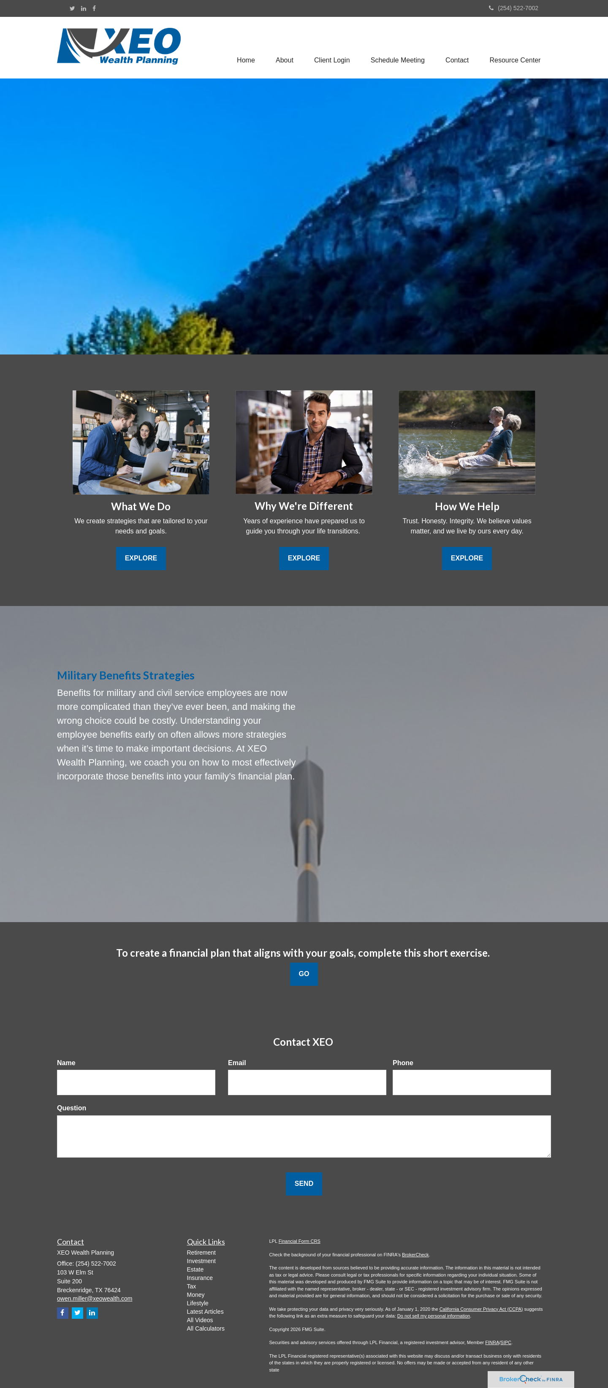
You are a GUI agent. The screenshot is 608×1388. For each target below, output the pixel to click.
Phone (403, 1062)
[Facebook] (94, 8)
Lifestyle (198, 1303)
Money (196, 1294)
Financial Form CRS (299, 1241)
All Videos (200, 1320)
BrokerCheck (415, 1254)
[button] (283, 47)
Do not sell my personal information (433, 1315)
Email (237, 1062)
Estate (195, 1269)
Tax (191, 1286)
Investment (201, 1261)
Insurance (200, 1277)
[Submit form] (304, 1184)
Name (66, 1062)
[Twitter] (72, 8)
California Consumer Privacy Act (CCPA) (481, 1309)
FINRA (492, 1342)
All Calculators (206, 1328)
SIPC (505, 1342)
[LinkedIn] (83, 8)
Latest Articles (205, 1311)
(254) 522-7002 (513, 8)
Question (71, 1108)
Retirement (201, 1252)
